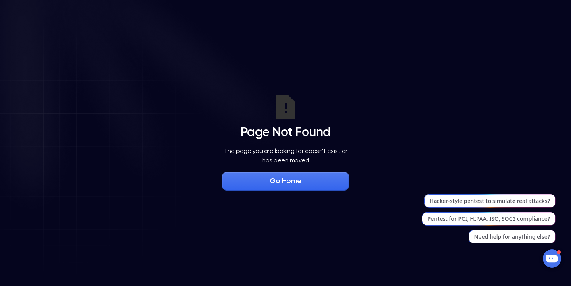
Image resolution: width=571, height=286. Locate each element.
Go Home (285, 181)
